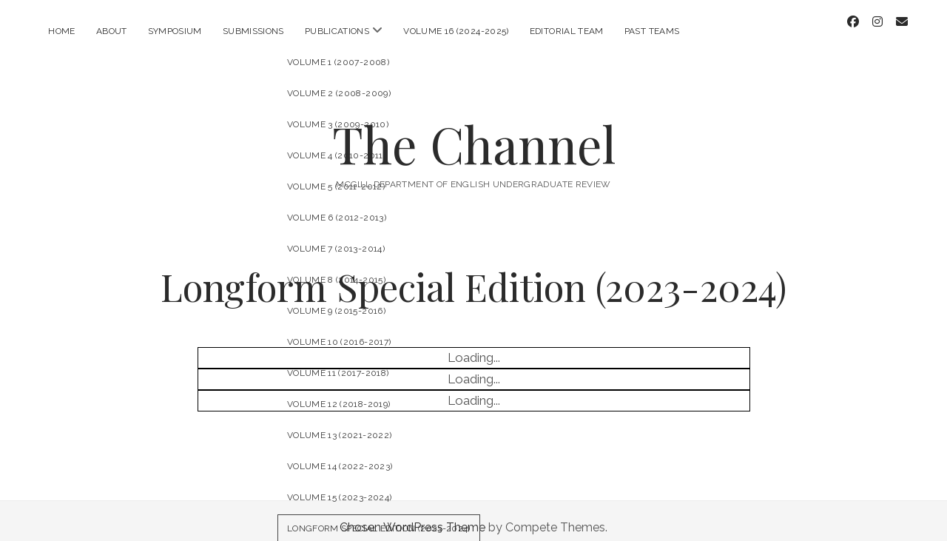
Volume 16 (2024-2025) (456, 31)
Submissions (253, 31)
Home (61, 31)
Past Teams (652, 31)
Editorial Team (567, 31)
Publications (337, 31)
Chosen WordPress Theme (412, 514)
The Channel (474, 131)
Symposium (175, 31)
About (111, 31)
